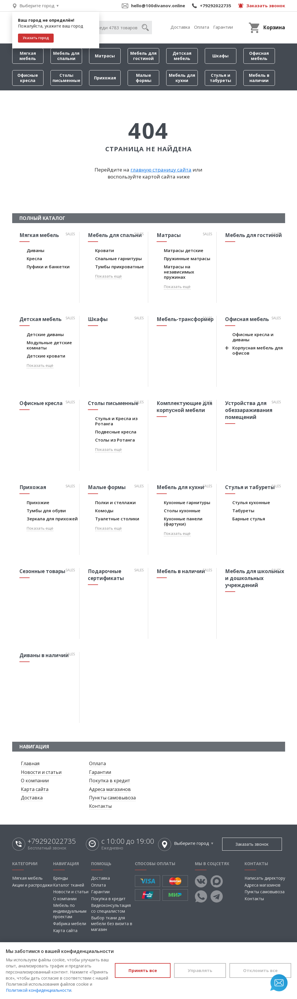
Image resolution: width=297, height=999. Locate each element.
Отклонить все (260, 970)
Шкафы (220, 56)
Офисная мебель (259, 55)
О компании (35, 780)
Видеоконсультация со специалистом (111, 908)
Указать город (36, 37)
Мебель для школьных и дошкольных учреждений (254, 578)
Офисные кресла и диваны (253, 336)
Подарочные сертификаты (106, 574)
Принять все (142, 970)
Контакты (100, 806)
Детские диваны (45, 334)
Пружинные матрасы (187, 258)
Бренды (60, 878)
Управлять (200, 970)
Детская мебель (182, 55)
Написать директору (265, 878)
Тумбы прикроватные (119, 266)
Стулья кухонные (251, 502)
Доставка (180, 27)
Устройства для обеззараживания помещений (248, 410)
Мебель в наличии (259, 77)
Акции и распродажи (32, 885)
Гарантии (223, 27)
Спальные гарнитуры (118, 258)
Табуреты (243, 510)
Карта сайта (34, 789)
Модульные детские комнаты (49, 345)
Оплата (201, 27)
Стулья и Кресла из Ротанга (116, 420)
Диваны (35, 250)
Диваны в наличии (44, 655)
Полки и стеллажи (115, 502)
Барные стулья (248, 519)
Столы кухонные (182, 510)
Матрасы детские (183, 250)
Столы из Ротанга (115, 440)
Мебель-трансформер (185, 319)
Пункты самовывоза (112, 797)
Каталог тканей (68, 885)
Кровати (104, 250)
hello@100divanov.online (158, 5)
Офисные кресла (27, 77)
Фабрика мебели (69, 923)
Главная (30, 763)
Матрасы (105, 56)
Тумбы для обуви (46, 510)
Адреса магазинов (110, 789)
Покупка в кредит (109, 780)
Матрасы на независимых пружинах (179, 272)
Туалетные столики (117, 519)
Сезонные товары (42, 571)
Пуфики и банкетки (48, 266)
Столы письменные (66, 77)
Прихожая (105, 78)
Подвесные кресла (115, 432)
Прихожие (38, 502)
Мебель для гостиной (143, 55)
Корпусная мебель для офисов (257, 350)
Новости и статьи (41, 772)
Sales (70, 233)
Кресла (34, 258)
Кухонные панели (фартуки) (183, 521)
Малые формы (143, 77)
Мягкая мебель (27, 55)
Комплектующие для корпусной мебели (184, 406)
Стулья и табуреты (220, 77)
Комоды (104, 510)
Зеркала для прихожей (52, 519)
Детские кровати (46, 356)
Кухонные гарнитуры (187, 502)
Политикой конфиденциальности (38, 990)
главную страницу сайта (161, 169)
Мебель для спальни (66, 55)
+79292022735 (215, 5)
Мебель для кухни (182, 77)
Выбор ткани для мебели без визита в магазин (111, 923)
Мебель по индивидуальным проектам (69, 911)
